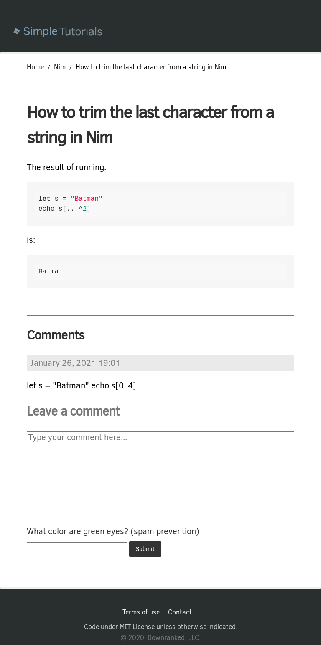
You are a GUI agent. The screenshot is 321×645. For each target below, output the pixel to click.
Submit (145, 549)
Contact (180, 612)
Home (35, 67)
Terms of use (141, 612)
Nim (60, 67)
